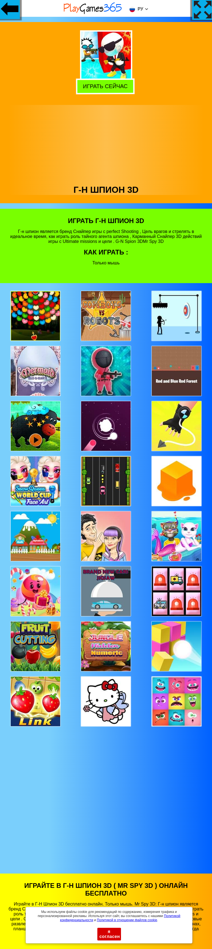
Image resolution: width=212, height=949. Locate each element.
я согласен (110, 934)
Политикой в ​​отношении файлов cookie (127, 920)
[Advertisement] (106, 143)
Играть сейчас (106, 86)
